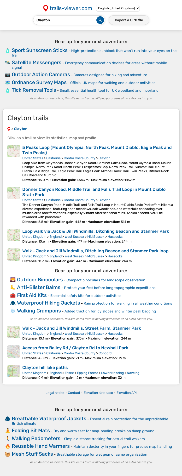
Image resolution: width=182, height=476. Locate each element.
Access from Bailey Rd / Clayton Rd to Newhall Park (75, 348)
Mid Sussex (96, 237)
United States (32, 158)
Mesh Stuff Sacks (32, 454)
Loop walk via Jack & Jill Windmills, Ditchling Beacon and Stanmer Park (95, 231)
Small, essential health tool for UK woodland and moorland (109, 90)
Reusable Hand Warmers (41, 446)
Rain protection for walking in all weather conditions (128, 303)
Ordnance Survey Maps (39, 82)
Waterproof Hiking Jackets (48, 303)
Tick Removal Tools (34, 90)
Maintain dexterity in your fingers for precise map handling (122, 446)
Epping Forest (87, 373)
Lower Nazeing (112, 373)
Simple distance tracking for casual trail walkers (104, 439)
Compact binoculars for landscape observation (105, 280)
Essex (69, 373)
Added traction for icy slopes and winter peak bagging (110, 311)
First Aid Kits (32, 295)
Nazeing (133, 373)
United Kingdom (34, 237)
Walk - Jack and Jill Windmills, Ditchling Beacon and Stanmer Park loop (95, 251)
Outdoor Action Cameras (41, 74)
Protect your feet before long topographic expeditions (110, 288)
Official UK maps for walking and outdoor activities (112, 83)
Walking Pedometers (36, 438)
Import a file (129, 20)
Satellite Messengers (36, 62)
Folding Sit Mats (31, 430)
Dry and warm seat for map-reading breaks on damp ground (103, 431)
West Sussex (74, 237)
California (53, 158)
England (55, 237)
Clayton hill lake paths (45, 367)
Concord (105, 353)
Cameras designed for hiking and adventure (110, 75)
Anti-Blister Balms (38, 287)
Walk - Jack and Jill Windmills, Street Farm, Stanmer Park (81, 328)
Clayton (104, 158)
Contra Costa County (79, 158)
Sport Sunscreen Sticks (40, 50)
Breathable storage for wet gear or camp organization (102, 454)
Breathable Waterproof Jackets (49, 418)
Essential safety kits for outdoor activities (85, 296)
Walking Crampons (39, 311)
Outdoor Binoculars (40, 280)
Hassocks (115, 237)
